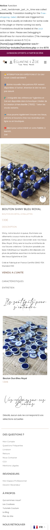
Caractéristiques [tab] (13, 277)
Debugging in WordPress (24, 32)
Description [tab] (9, 223)
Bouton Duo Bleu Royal (15, 374)
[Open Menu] (45, 58)
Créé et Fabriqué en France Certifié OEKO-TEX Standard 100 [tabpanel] (25, 249)
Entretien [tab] (8, 284)
